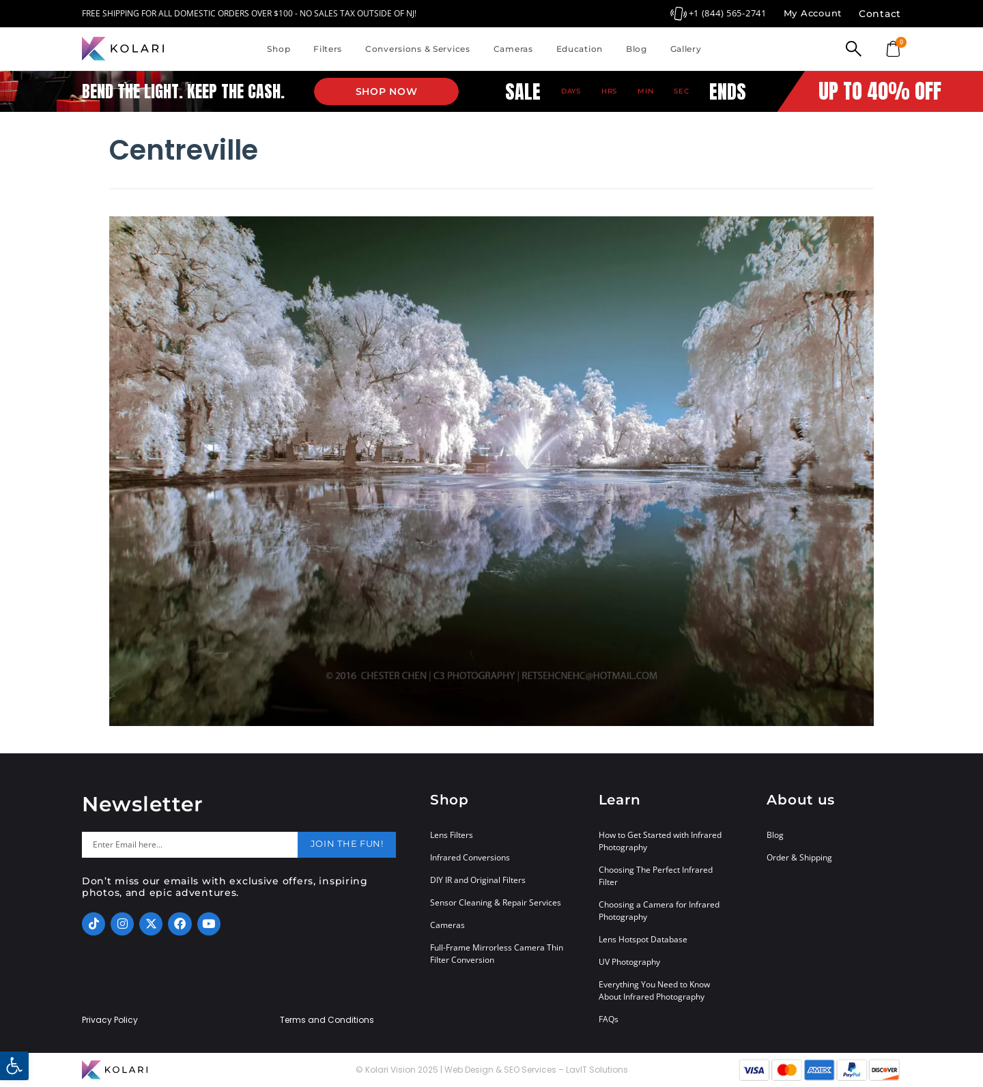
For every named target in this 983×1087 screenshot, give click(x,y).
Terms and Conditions (327, 1020)
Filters (327, 49)
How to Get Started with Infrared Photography (660, 841)
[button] (14, 1066)
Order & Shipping (799, 857)
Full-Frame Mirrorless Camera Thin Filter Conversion (496, 954)
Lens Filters (451, 835)
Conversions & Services (417, 49)
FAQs (608, 1019)
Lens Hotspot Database (643, 939)
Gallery (686, 49)
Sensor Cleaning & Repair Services (495, 902)
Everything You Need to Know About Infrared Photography (654, 990)
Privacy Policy (110, 1020)
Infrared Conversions (470, 857)
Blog (636, 49)
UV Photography (629, 962)
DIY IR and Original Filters (478, 880)
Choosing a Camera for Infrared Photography (659, 911)
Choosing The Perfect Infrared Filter (656, 876)
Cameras (513, 49)
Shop (278, 49)
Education (579, 49)
